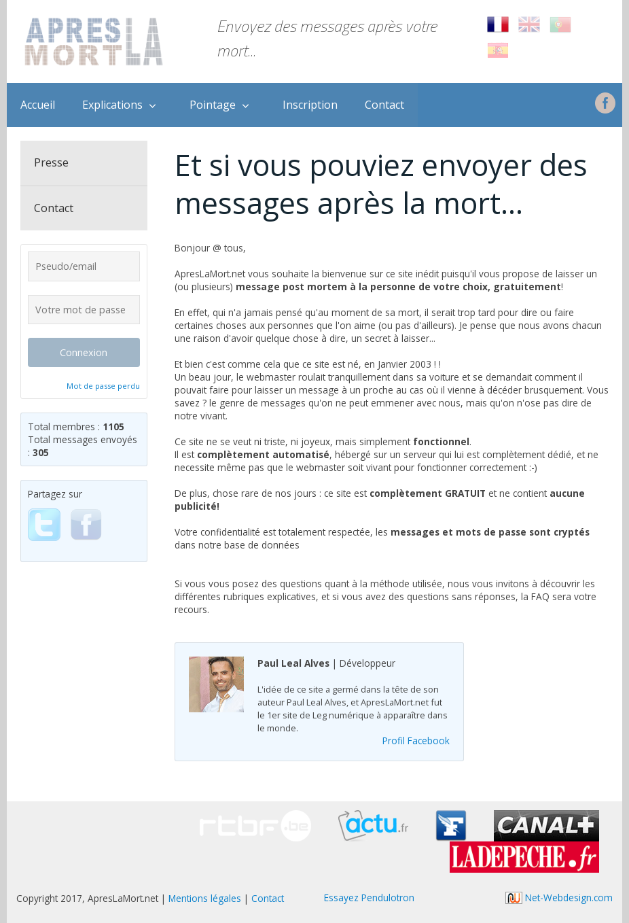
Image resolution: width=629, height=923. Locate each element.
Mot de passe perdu (103, 386)
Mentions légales (204, 898)
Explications (112, 104)
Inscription (310, 104)
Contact (384, 104)
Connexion (83, 352)
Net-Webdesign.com (559, 897)
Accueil (37, 104)
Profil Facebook (416, 740)
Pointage (213, 104)
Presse (51, 162)
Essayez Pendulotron (369, 897)
